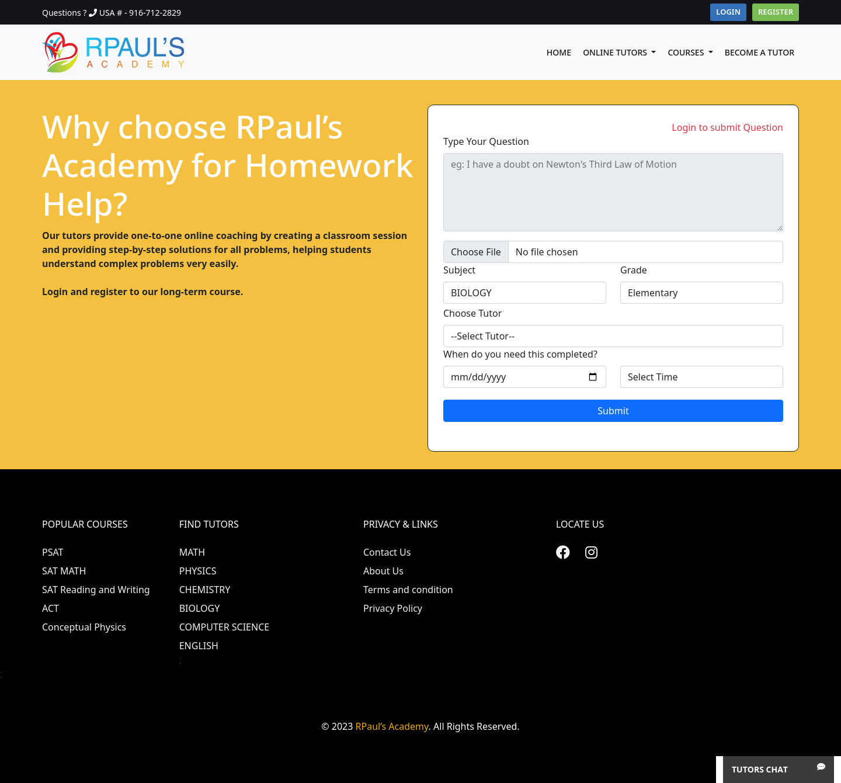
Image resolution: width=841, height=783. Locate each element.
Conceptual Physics (84, 627)
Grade (633, 270)
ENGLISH (198, 645)
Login (728, 11)
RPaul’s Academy (392, 726)
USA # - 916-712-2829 (140, 12)
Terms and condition (408, 589)
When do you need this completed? (520, 354)
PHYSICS (198, 570)
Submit (612, 410)
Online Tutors (616, 52)
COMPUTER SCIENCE (224, 627)
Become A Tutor (759, 52)
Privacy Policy (392, 608)
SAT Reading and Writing (96, 589)
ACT (50, 608)
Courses (687, 52)
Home (559, 52)
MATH (192, 552)
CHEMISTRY (205, 589)
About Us (383, 570)
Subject (459, 270)
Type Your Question (486, 141)
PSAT (52, 552)
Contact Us (387, 552)
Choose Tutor (472, 313)
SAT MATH (64, 570)
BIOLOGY (199, 608)
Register (775, 11)
